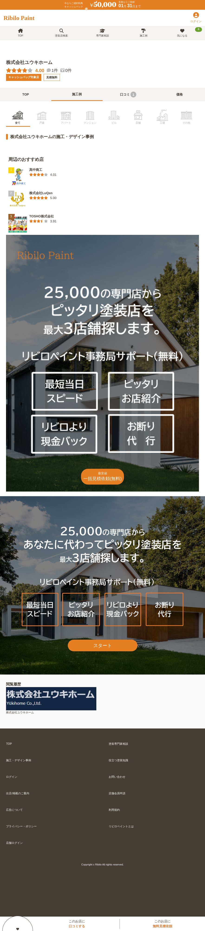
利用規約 (114, 809)
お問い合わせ (117, 776)
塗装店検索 (61, 33)
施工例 (143, 33)
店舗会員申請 (117, 793)
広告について (14, 809)
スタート (102, 645)
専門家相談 (102, 33)
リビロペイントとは (121, 826)
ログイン (11, 776)
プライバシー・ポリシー (21, 826)
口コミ (128, 94)
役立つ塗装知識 (118, 760)
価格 (179, 94)
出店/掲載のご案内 (17, 793)
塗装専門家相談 (118, 743)
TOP (20, 33)
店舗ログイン (14, 843)
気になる (189, 32)
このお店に (77, 923)
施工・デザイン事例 (18, 760)
